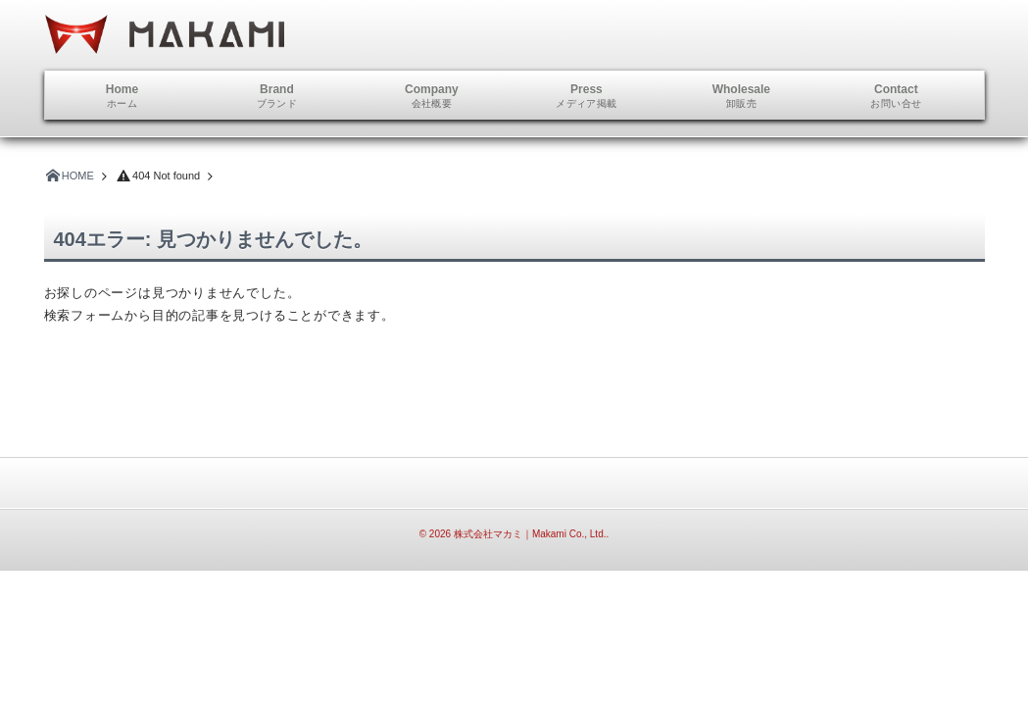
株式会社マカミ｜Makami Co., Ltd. (530, 534)
